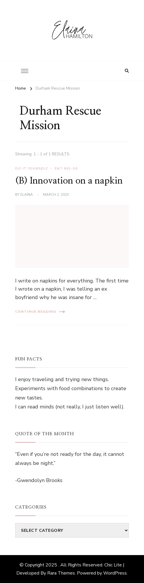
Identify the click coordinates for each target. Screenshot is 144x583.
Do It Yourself (31, 168)
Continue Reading (40, 312)
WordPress (115, 573)
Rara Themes (61, 573)
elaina (26, 194)
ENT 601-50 (66, 168)
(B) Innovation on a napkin (69, 181)
